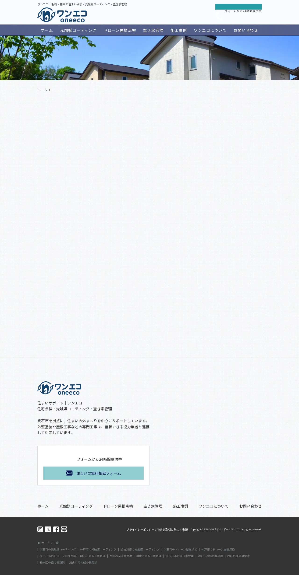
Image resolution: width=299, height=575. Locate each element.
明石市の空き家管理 (92, 555)
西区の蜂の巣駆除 (238, 555)
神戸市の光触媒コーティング (98, 549)
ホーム (47, 30)
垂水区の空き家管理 (148, 555)
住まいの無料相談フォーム (98, 473)
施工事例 (179, 30)
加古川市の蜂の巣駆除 (83, 562)
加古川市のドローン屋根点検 (58, 555)
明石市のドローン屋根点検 (180, 549)
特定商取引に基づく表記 (172, 529)
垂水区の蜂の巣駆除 (52, 562)
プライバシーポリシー (140, 529)
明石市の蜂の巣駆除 (210, 555)
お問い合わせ (246, 30)
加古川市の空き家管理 (180, 555)
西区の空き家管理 (121, 555)
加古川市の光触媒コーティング (140, 549)
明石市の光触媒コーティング (58, 549)
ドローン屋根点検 (120, 30)
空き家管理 (153, 30)
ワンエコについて (210, 30)
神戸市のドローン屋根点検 (218, 549)
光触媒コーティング (78, 30)
